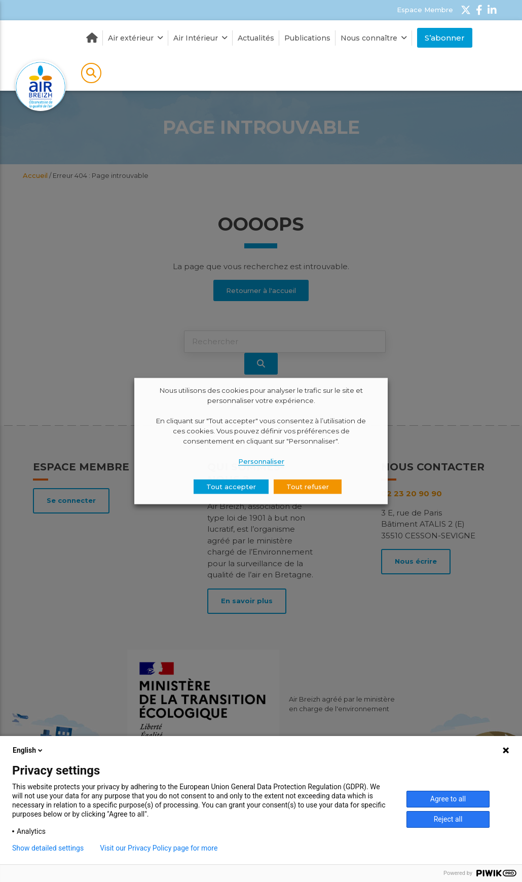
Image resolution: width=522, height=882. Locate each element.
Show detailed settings (48, 848)
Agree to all (448, 799)
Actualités (256, 38)
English (28, 750)
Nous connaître (374, 38)
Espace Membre (425, 10)
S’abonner (445, 38)
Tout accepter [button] (231, 486)
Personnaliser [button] (261, 461)
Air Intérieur (200, 38)
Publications (307, 38)
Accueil (92, 38)
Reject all (448, 819)
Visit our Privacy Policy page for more (158, 848)
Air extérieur (135, 38)
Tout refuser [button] (307, 486)
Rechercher (91, 73)
